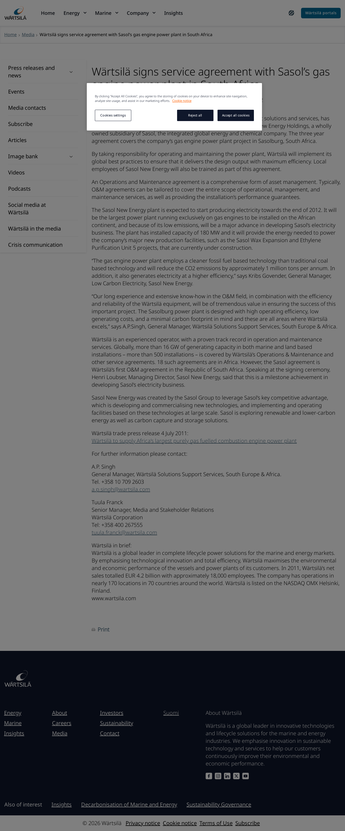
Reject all (195, 115)
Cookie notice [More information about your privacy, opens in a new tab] (181, 101)
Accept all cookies (235, 115)
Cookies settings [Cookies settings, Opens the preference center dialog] (113, 115)
